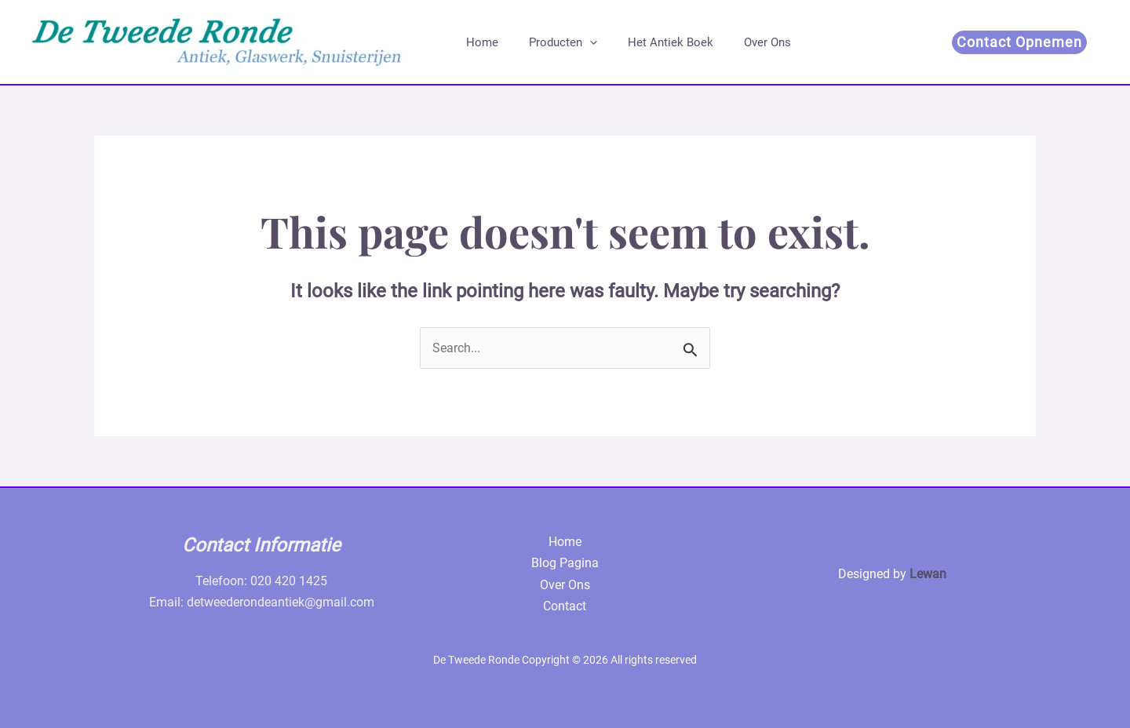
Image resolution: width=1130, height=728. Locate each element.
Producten (552, 42)
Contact (564, 606)
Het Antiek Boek (652, 42)
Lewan (927, 573)
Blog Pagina (565, 562)
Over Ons (742, 42)
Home (478, 42)
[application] (578, 42)
